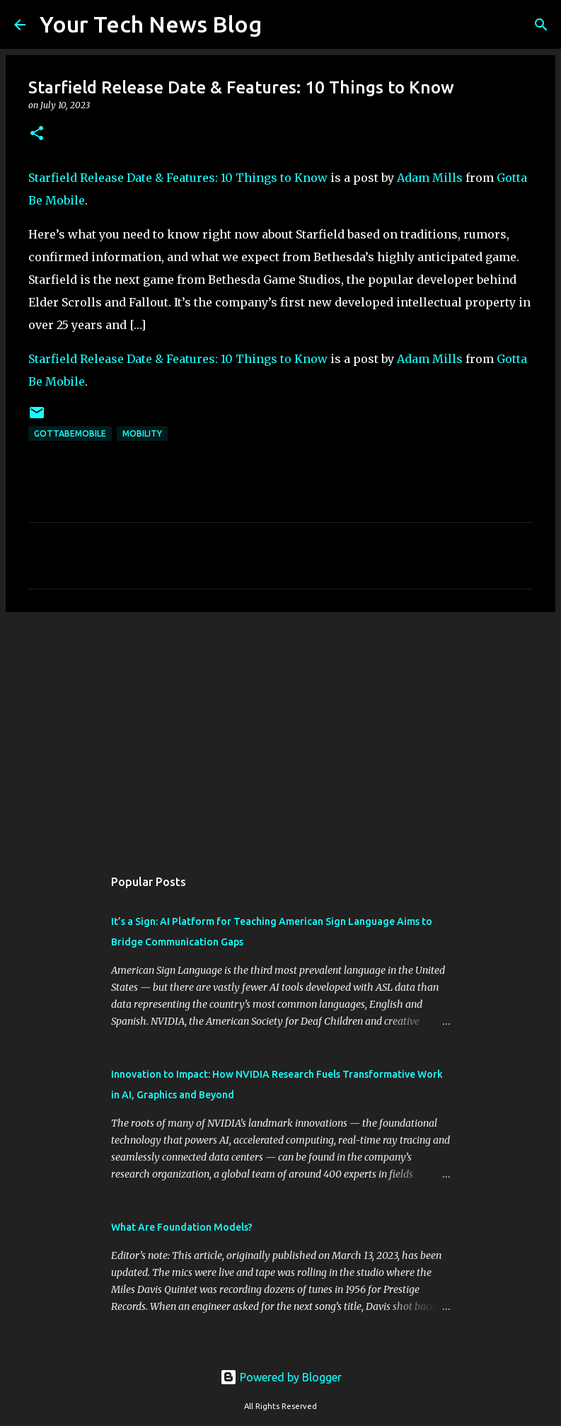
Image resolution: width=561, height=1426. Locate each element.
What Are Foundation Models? (182, 1227)
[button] (36, 134)
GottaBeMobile (70, 433)
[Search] (281, 25)
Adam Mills (430, 178)
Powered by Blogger (281, 1377)
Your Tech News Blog (151, 24)
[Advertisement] (280, 732)
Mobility (142, 433)
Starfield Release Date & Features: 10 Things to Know (178, 178)
